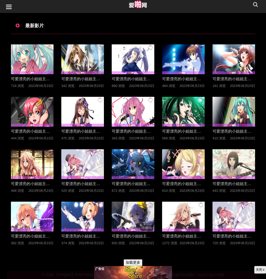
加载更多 (133, 262)
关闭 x (260, 269)
